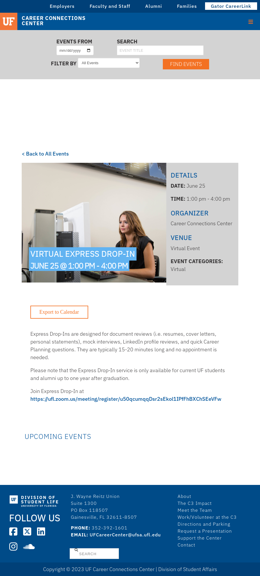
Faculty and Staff (110, 6)
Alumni (153, 6)
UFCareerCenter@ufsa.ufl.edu (125, 535)
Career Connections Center (53, 21)
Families (187, 6)
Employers (62, 6)
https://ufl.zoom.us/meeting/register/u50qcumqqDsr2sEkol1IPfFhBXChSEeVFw (125, 399)
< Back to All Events (45, 153)
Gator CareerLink (231, 6)
